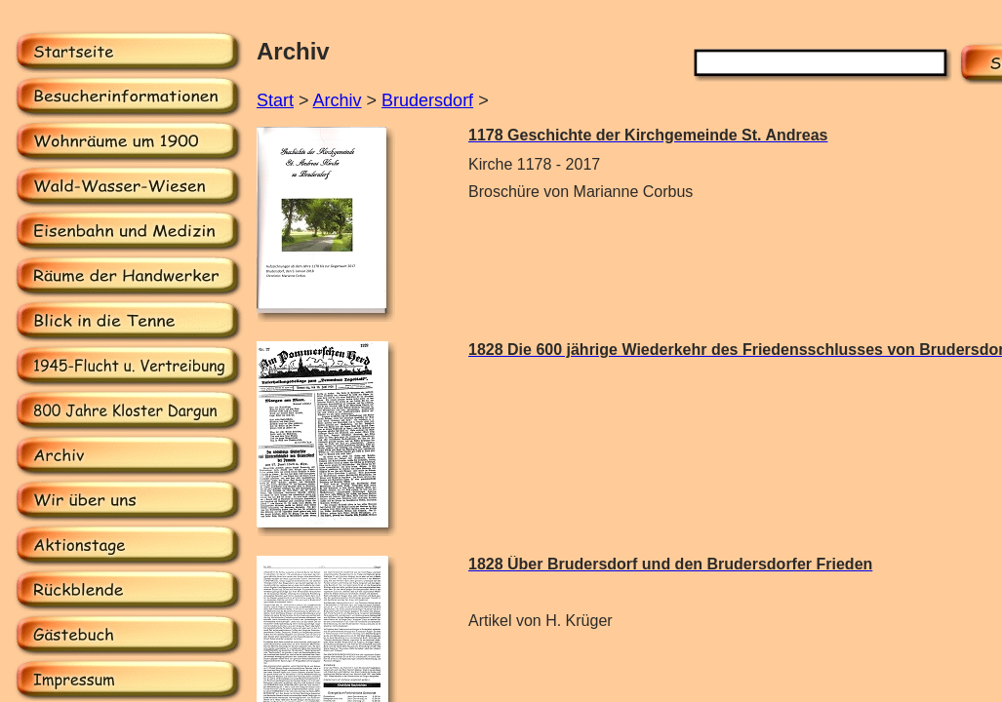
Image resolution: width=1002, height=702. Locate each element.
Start (275, 100)
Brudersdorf (427, 100)
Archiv (337, 100)
